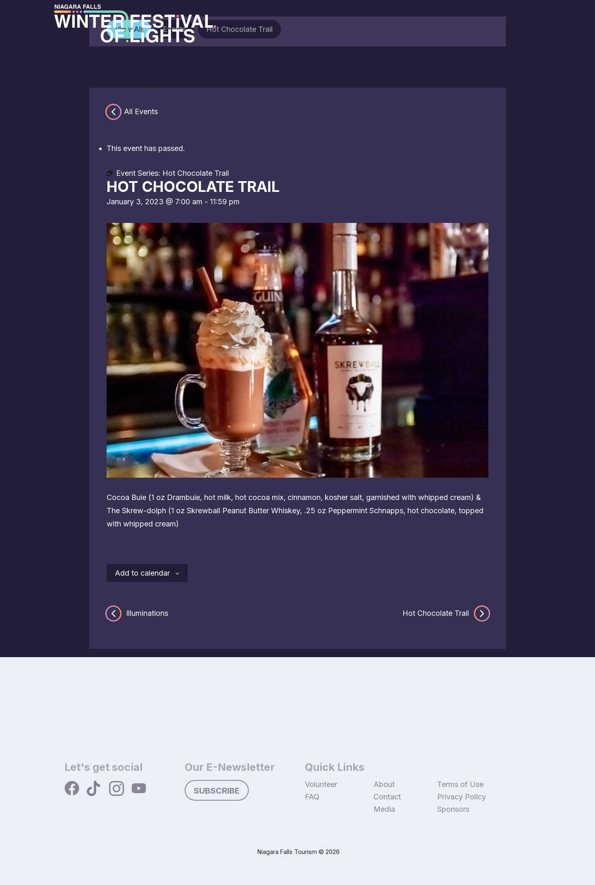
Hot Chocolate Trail (445, 613)
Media (384, 809)
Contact (387, 796)
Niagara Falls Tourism (287, 851)
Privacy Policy (461, 796)
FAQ (312, 796)
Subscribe (217, 791)
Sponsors (453, 809)
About (384, 784)
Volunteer (321, 784)
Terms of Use (460, 784)
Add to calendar (142, 573)
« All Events (138, 111)
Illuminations (137, 613)
